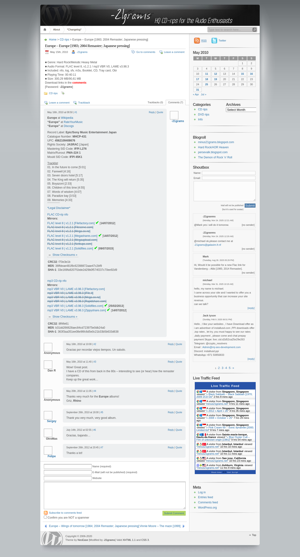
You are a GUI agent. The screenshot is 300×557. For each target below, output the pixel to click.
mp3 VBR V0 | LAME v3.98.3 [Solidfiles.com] (75, 306)
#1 (76, 112)
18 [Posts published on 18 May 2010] (206, 79)
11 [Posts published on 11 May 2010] (206, 73)
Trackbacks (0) (155, 102)
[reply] (251, 308)
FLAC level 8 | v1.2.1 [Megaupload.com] (72, 239)
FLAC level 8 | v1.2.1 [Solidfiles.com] (70, 248)
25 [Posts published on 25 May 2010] (206, 84)
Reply (152, 112)
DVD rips (203, 114)
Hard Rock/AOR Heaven (213, 147)
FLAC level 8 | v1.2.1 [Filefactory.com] (71, 223)
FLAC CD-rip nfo (57, 214)
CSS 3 (145, 539)
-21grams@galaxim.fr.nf (207, 244)
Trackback (84, 102)
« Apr (196, 94)
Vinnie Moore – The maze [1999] (160, 526)
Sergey (51, 421)
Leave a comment (174, 52)
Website (97, 478)
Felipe (52, 456)
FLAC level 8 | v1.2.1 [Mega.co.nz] (68, 231)
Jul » (203, 94)
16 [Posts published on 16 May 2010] (251, 73)
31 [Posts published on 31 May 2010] (197, 89)
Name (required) (101, 466)
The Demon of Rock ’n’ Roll (215, 157)
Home (45, 29)
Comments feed (208, 502)
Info (200, 119)
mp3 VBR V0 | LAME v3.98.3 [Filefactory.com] (76, 289)
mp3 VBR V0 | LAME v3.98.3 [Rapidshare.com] (76, 301)
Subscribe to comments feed (65, 512)
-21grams (82, 52)
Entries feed (205, 497)
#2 (95, 344)
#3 (95, 361)
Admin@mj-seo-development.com (221, 347)
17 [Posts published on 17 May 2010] (197, 79)
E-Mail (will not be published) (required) (114, 472)
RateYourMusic (73, 122)
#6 (94, 430)
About (56, 29)
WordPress (52, 538)
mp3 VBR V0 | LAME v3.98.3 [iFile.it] (70, 293)
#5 (102, 412)
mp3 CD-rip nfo (56, 280)
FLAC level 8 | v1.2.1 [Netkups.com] (69, 243)
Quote (160, 112)
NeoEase (83, 539)
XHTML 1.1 (129, 539)
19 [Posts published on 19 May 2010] (215, 79)
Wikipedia (67, 117)
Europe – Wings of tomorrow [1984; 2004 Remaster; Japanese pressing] (94, 526)
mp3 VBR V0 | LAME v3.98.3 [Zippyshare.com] (76, 310)
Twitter (222, 40)
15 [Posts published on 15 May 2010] (242, 73)
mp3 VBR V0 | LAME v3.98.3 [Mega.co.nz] (74, 297)
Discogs (69, 126)
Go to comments (145, 52)
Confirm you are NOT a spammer (66, 517)
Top (254, 535)
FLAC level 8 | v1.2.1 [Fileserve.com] (70, 227)
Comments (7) (175, 102)
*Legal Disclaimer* (58, 208)
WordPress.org (207, 507)
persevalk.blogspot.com (213, 152)
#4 (95, 391)
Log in (202, 492)
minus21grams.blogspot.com (216, 142)
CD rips (64, 39)
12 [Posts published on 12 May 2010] (215, 73)
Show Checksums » (64, 254)
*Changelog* (74, 29)
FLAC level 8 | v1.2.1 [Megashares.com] (72, 236)
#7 (102, 447)
